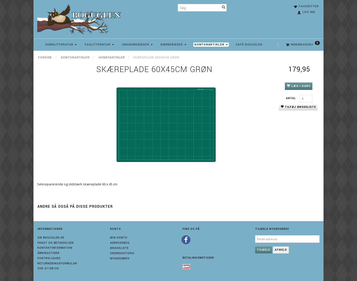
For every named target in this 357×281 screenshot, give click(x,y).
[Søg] (223, 7)
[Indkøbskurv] (302, 44)
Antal (291, 98)
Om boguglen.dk (50, 238)
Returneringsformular (57, 263)
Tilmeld (263, 250)
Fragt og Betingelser (55, 243)
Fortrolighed (48, 258)
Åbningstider (48, 253)
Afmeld (281, 250)
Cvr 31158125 (48, 268)
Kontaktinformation (54, 248)
